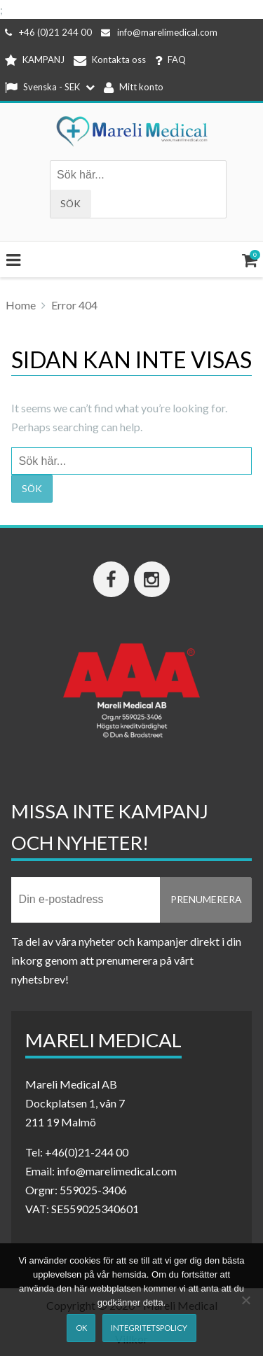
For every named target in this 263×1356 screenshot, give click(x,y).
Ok (81, 1327)
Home (21, 305)
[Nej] (245, 1300)
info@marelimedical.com (159, 32)
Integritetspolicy (149, 1327)
